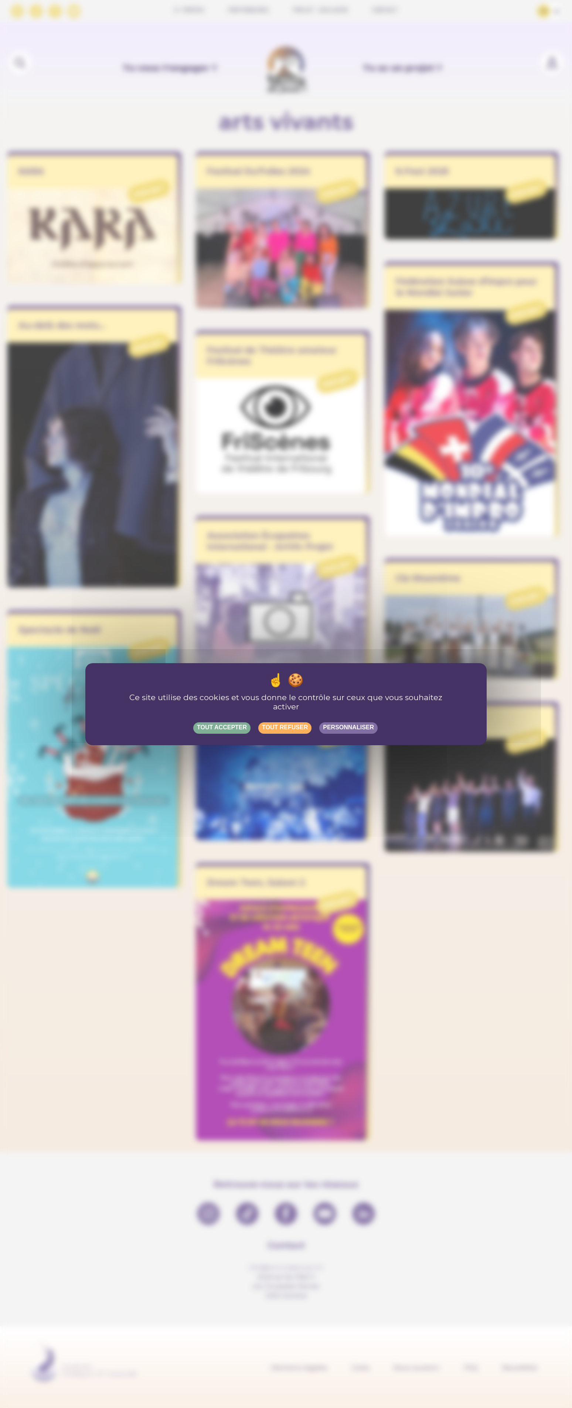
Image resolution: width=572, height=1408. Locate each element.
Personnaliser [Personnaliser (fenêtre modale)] (348, 727)
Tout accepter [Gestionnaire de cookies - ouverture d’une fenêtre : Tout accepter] (222, 727)
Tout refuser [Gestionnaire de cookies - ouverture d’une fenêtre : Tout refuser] (285, 727)
